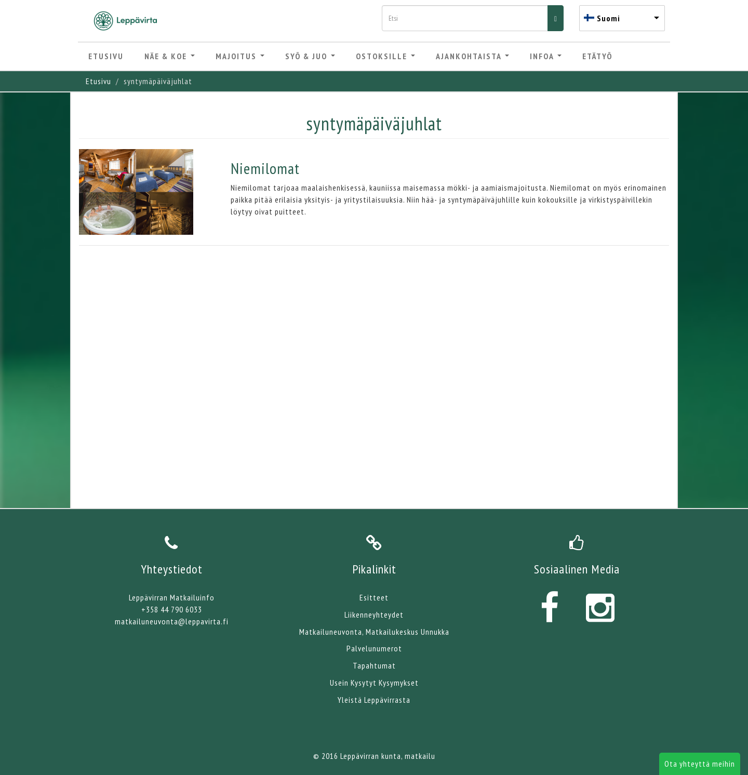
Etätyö (597, 56)
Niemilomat (265, 168)
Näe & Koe (169, 56)
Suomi (608, 18)
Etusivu (106, 56)
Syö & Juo (310, 56)
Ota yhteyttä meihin (699, 763)
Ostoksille (385, 56)
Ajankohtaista (472, 56)
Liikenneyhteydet (374, 614)
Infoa (546, 56)
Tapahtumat (374, 665)
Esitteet (374, 597)
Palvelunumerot (374, 648)
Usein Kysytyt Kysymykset (374, 682)
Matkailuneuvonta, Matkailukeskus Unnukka (374, 631)
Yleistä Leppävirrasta (374, 699)
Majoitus (240, 56)
